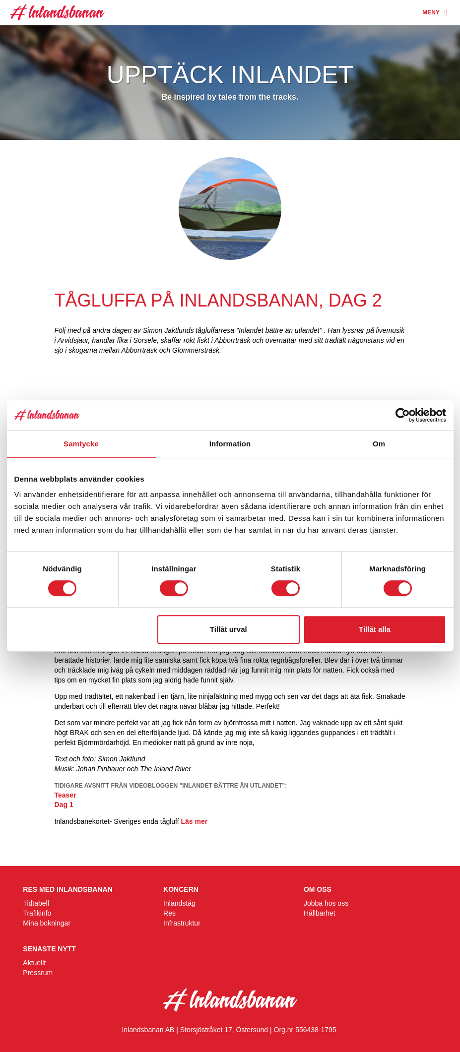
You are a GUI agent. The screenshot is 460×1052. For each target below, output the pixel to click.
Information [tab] (230, 443)
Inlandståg (179, 903)
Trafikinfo (37, 913)
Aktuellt (34, 963)
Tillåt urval (228, 629)
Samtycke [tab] (81, 443)
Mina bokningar (46, 923)
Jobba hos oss (326, 903)
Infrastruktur (181, 923)
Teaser (65, 795)
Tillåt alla (375, 629)
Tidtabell (36, 903)
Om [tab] (379, 443)
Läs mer (194, 821)
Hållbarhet (319, 913)
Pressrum (38, 973)
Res (169, 913)
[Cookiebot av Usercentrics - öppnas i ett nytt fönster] (402, 415)
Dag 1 (64, 804)
